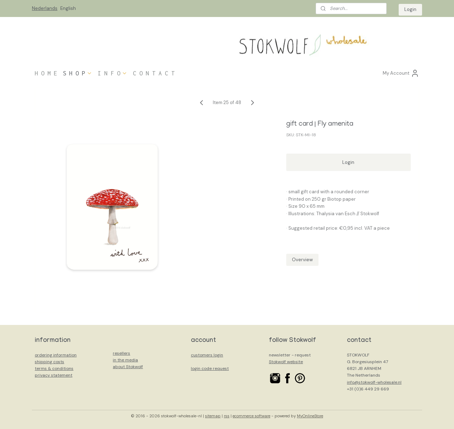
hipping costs (50, 362)
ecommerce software (251, 415)
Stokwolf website (286, 362)
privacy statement (53, 375)
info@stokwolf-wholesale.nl (374, 382)
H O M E (46, 73)
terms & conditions (54, 368)
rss (226, 415)
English (68, 8)
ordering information (56, 355)
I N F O (112, 73)
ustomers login (208, 355)
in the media (125, 360)
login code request (210, 368)
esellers (122, 353)
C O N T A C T (154, 73)
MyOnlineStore (310, 415)
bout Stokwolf (129, 367)
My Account (401, 73)
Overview (302, 260)
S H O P (77, 73)
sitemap (213, 415)
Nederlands (44, 8)
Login (410, 9)
